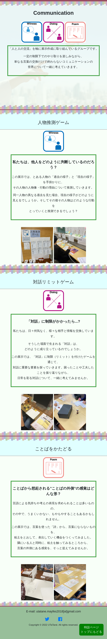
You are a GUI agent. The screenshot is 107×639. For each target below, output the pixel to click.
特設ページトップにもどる (91, 629)
